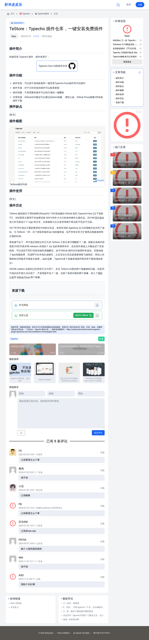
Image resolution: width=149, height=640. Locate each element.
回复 (103, 452)
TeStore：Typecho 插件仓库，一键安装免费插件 (56, 28)
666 (21, 557)
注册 (140, 4)
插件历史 (120, 98)
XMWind (66, 633)
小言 (21, 486)
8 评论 (36, 36)
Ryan (14, 36)
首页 (40, 4)
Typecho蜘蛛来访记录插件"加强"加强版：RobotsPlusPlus (126, 233)
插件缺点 (120, 86)
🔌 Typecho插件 (17, 23)
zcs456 (23, 521)
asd (21, 575)
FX (20, 450)
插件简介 (120, 78)
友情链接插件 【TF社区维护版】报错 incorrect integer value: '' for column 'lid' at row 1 (127, 197)
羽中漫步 (99, 217)
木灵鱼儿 (14, 607)
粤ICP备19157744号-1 (102, 633)
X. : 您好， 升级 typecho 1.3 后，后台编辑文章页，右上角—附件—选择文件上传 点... (84, 607)
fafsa (22, 539)
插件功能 (120, 82)
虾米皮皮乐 (13, 5)
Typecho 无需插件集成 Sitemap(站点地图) (123, 215)
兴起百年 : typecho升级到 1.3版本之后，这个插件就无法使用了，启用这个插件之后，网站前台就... (84, 615)
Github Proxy (23, 277)
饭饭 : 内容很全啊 (71, 619)
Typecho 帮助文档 (77, 4)
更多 (96, 4)
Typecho (55, 4)
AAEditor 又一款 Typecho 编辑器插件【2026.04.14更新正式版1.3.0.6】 (127, 162)
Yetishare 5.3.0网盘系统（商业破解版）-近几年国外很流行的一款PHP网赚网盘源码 (127, 180)
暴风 (21, 468)
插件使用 (120, 94)
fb (20, 504)
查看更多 (127, 62)
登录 (128, 4)
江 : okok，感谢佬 (71, 603)
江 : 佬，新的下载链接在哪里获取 (78, 611)
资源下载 (120, 102)
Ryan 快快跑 (16, 603)
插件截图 (120, 90)
